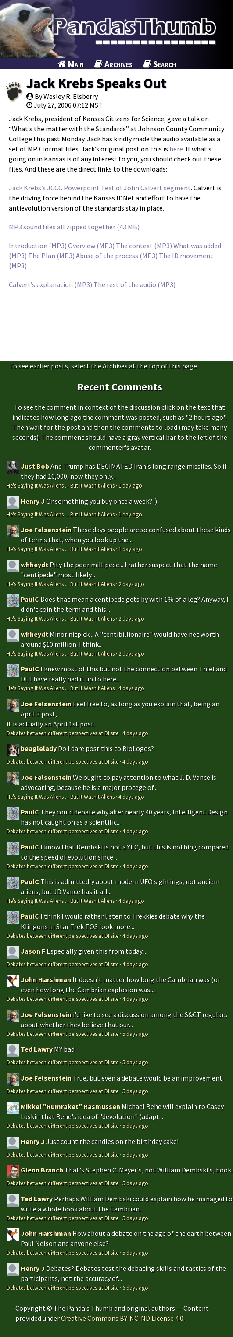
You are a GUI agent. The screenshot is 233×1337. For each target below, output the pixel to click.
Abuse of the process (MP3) (117, 255)
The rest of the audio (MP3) (134, 284)
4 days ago (131, 687)
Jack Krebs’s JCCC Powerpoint (54, 187)
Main (70, 63)
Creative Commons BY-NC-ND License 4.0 (122, 1318)
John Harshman (46, 979)
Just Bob (35, 466)
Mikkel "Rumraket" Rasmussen (70, 1106)
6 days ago (135, 1287)
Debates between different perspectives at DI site (62, 733)
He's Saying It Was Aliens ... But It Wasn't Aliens (61, 485)
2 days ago (131, 583)
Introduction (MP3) (38, 245)
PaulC (30, 599)
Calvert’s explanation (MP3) (50, 284)
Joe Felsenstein (46, 529)
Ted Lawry (37, 1049)
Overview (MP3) (91, 245)
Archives (113, 63)
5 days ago (135, 1033)
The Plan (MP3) (51, 255)
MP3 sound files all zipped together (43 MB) (74, 226)
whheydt (34, 564)
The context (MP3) (144, 245)
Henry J (33, 501)
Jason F (33, 951)
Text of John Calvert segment (146, 187)
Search (159, 63)
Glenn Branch (42, 1169)
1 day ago (130, 485)
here (176, 148)
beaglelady (39, 748)
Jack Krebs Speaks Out (96, 83)
